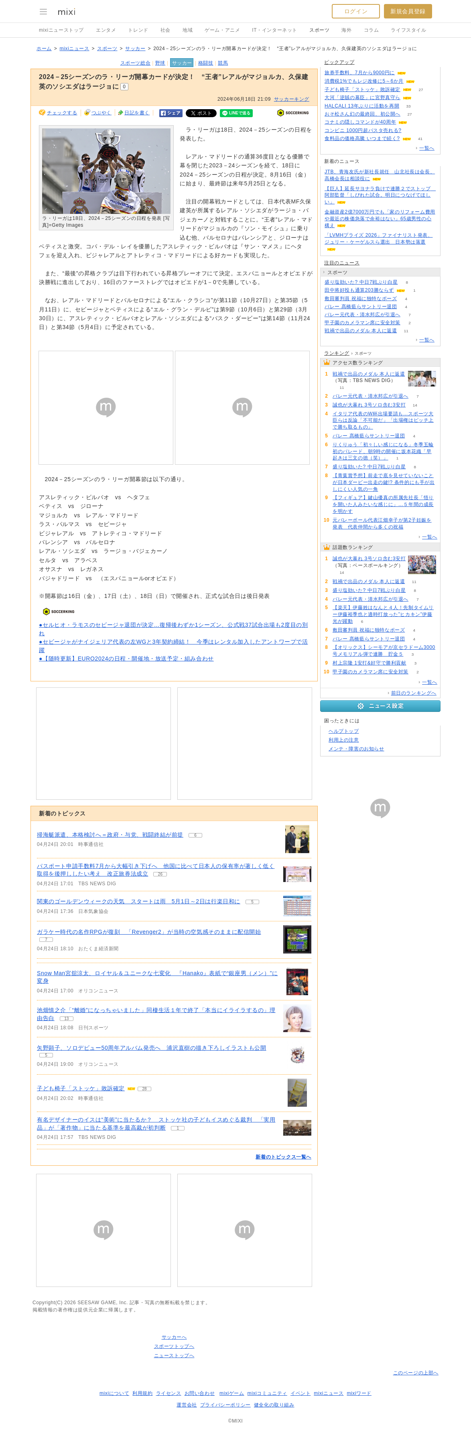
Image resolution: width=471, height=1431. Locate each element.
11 (406, 331)
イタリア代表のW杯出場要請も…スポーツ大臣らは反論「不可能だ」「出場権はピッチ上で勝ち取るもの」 (383, 420)
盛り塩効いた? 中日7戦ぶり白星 (361, 282)
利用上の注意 (344, 740)
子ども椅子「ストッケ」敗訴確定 (81, 1088)
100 (416, 122)
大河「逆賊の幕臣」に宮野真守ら (362, 97)
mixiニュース (74, 48)
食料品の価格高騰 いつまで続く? (362, 138)
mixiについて (114, 1393)
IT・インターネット (274, 30)
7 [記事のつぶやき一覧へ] (46, 939)
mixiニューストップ (61, 30)
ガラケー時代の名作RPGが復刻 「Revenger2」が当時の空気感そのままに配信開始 (149, 932)
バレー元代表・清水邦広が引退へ (362, 314)
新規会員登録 (408, 11)
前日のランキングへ (413, 693)
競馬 (223, 63)
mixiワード (359, 1393)
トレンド (138, 30)
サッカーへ (174, 1337)
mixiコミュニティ (267, 1393)
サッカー (135, 48)
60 (420, 98)
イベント (300, 1393)
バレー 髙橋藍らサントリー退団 (361, 306)
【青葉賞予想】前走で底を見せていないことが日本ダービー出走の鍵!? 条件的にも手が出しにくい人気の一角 (384, 482)
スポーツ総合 (135, 63)
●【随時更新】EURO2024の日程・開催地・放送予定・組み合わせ (126, 658)
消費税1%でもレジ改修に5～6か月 (364, 81)
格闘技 (205, 63)
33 (408, 106)
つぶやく (101, 113)
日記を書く (137, 113)
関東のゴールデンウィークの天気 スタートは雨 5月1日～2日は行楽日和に (138, 901)
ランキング (336, 353)
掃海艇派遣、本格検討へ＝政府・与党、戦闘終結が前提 (110, 834)
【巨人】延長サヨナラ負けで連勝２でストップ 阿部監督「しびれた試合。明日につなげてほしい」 (380, 195)
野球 (160, 63)
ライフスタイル (408, 30)
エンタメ (106, 30)
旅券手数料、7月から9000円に (360, 72)
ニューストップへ (174, 1355)
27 (420, 89)
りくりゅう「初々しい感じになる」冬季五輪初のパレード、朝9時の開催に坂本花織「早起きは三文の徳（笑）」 (383, 451)
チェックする (62, 113)
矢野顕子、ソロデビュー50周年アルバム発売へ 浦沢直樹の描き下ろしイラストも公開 (151, 1048)
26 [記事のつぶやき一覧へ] (160, 874)
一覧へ (426, 148)
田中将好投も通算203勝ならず (359, 290)
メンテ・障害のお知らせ (356, 749)
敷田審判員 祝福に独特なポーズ (361, 298)
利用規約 (142, 1393)
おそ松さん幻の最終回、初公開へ (362, 114)
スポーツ (319, 30)
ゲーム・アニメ (222, 30)
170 (410, 130)
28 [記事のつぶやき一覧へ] (144, 1089)
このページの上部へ (416, 1373)
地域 (188, 30)
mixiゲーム (231, 1393)
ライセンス (168, 1393)
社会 (165, 30)
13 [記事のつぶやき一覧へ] (66, 1018)
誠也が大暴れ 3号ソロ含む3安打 (369, 405)
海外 (346, 30)
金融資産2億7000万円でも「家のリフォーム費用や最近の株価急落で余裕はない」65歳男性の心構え (380, 218)
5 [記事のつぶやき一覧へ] (252, 902)
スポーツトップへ (174, 1346)
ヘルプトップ (344, 731)
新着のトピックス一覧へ (283, 1157)
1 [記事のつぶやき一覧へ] (178, 1128)
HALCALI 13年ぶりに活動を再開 (362, 106)
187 (424, 81)
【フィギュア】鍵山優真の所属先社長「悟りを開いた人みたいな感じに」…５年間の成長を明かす (383, 504)
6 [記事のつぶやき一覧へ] (195, 835)
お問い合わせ (200, 1393)
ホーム (44, 48)
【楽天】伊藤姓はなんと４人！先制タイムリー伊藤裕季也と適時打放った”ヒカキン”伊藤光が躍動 (383, 614)
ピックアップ (339, 62)
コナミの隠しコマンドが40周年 (360, 122)
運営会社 (187, 1405)
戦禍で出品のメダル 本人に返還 (361, 330)
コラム (371, 30)
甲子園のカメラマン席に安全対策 (362, 322)
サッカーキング (291, 99)
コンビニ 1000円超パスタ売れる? (363, 130)
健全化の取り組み (274, 1405)
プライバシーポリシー (225, 1405)
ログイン (355, 11)
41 (420, 138)
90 (415, 73)
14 (415, 405)
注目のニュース (341, 263)
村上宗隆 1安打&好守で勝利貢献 (369, 663)
